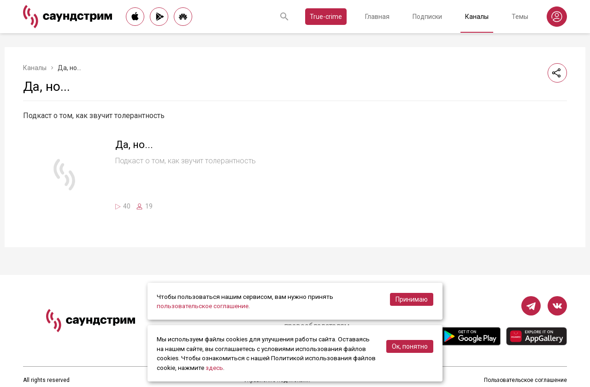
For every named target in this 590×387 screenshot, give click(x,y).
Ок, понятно (410, 346)
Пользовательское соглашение (525, 380)
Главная (377, 16)
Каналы (477, 16)
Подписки (427, 16)
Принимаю (411, 299)
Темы (520, 16)
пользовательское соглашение (202, 306)
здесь (214, 367)
